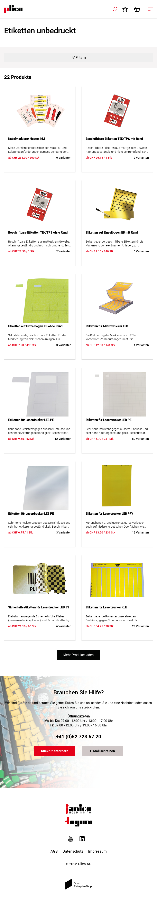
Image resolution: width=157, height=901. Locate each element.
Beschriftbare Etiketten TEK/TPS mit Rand (114, 139)
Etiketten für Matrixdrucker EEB (107, 326)
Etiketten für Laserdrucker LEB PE (31, 420)
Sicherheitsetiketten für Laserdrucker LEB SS (38, 607)
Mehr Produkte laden (78, 655)
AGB (54, 851)
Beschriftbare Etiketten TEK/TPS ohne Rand (37, 232)
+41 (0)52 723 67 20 (78, 737)
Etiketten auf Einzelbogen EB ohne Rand (35, 326)
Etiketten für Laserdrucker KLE (106, 607)
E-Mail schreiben (102, 751)
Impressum (97, 851)
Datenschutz (73, 851)
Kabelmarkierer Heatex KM (26, 139)
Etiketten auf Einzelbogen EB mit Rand (112, 232)
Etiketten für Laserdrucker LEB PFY (109, 514)
